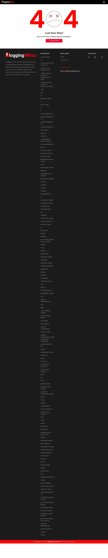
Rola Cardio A (45, 444)
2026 (42, 89)
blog (42, 164)
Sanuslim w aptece (47, 447)
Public (43, 423)
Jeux (42, 305)
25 (41, 95)
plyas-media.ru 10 (47, 409)
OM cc (43, 381)
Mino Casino (45, 324)
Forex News (45, 254)
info (42, 296)
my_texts (44, 361)
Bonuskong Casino (47, 168)
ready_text (44, 426)
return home (54, 41)
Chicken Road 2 (46, 209)
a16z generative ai (47, 114)
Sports (43, 468)
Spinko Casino (45, 465)
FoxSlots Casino (46, 257)
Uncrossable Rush (47, 486)
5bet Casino (45, 105)
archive (43, 133)
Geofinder (44, 278)
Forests (43, 251)
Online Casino (45, 384)
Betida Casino (45, 156)
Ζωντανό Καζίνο (46, 510)
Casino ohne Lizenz (47, 179)
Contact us (64, 60)
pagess (43, 403)
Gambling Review (47, 263)
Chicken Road (45, 206)
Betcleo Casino (46, 150)
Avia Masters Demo (47, 144)
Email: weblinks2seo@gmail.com (70, 71)
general (43, 275)
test (42, 474)
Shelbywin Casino (47, 450)
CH (41, 197)
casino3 (43, 188)
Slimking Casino (46, 453)
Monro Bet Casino (47, 352)
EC (41, 227)
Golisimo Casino (46, 281)
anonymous (45, 130)
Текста (43, 535)
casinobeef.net (46, 194)
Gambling (44, 260)
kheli (42, 308)
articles (43, 136)
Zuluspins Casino (47, 507)
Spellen (43, 459)
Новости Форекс (46, 529)
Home (62, 57)
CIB (42, 212)
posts (43, 420)
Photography (45, 406)
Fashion (43, 237)
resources (44, 429)
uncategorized (46, 483)
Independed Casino (47, 293)
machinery (44, 321)
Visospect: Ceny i (46, 489)
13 (41, 60)
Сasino (43, 532)
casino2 (43, 185)
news (42, 375)
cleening (44, 215)
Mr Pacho (44, 355)
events (43, 233)
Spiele (43, 462)
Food (42, 248)
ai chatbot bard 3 (47, 127)
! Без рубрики (45, 57)
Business (44, 171)
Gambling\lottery (47, 266)
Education (44, 230)
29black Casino (46, 99)
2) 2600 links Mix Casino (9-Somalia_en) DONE (47, 84)
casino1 (43, 182)
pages (43, 400)
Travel (43, 480)
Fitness (43, 245)
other (43, 397)
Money (43, 349)
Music (43, 358)
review (43, 437)
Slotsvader (45, 456)
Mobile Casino (45, 332)
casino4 (43, 191)
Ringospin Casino (46, 440)
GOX (42, 284)
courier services (46, 221)
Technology (45, 471)
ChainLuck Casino (47, 200)
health (43, 287)
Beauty (43, 147)
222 (42, 92)
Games (43, 272)
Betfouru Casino (46, 153)
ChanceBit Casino (47, 203)
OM (42, 378)
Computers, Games (47, 218)
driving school (46, 224)
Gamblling (44, 269)
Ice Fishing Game (46, 290)
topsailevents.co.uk (48, 477)
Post (42, 417)
